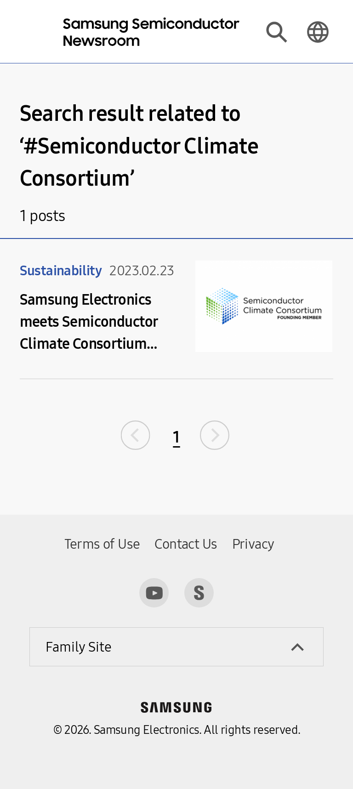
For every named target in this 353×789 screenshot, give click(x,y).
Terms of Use (102, 544)
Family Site (79, 647)
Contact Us (185, 544)
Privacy (253, 544)
